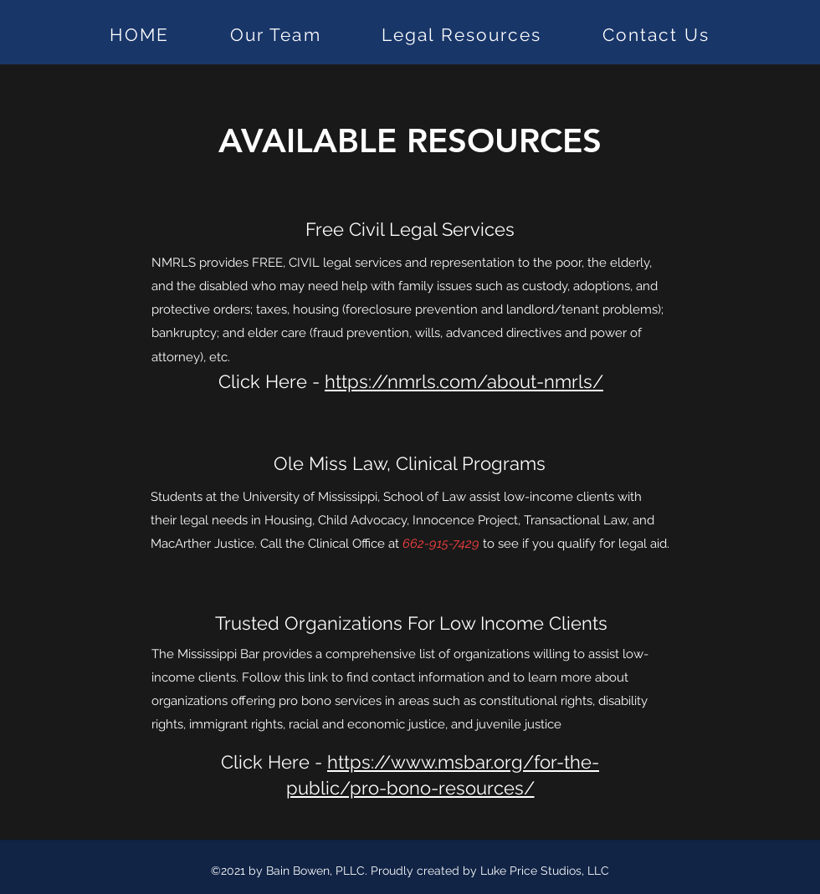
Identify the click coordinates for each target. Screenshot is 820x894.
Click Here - (410, 381)
